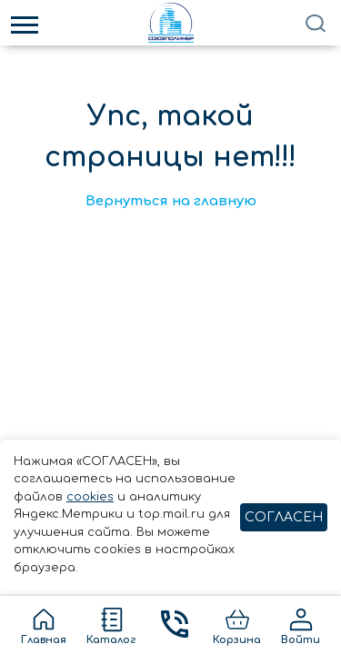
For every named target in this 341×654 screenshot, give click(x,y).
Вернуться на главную (170, 201)
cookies (90, 496)
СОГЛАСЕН (284, 517)
